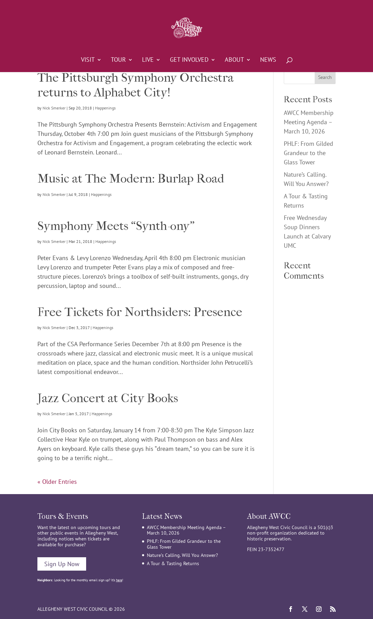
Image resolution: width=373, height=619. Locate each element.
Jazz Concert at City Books (107, 398)
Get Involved (189, 60)
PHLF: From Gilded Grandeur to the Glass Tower (308, 153)
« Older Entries (57, 482)
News (268, 60)
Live (148, 60)
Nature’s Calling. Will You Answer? (182, 555)
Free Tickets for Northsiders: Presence (139, 312)
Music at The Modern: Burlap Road (130, 178)
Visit (88, 60)
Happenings (105, 107)
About (234, 60)
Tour (118, 60)
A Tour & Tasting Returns (173, 563)
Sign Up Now (61, 564)
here (119, 580)
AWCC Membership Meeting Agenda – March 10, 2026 (309, 122)
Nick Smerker (54, 107)
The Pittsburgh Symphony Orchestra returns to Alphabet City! (135, 85)
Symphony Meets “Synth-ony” (116, 226)
